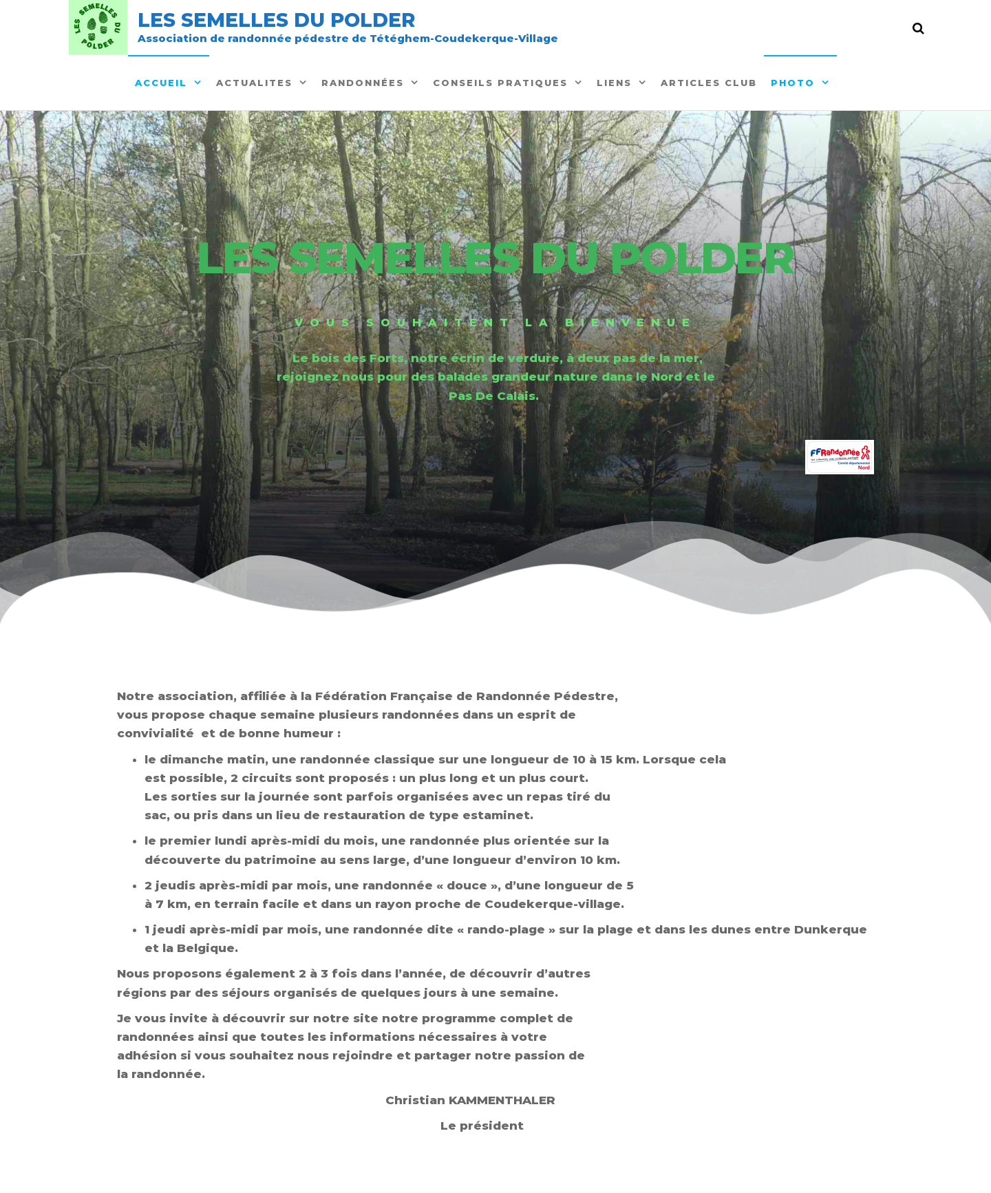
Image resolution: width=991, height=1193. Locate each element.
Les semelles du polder (276, 20)
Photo (793, 82)
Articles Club (709, 82)
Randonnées (362, 82)
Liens (614, 82)
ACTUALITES (254, 82)
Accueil (161, 82)
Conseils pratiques (500, 82)
